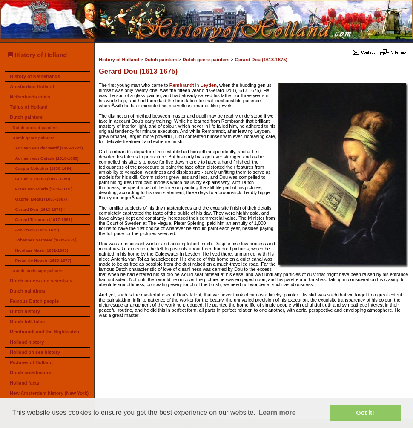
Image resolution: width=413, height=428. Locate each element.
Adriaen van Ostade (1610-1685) (46, 158)
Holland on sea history (35, 352)
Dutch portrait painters (34, 127)
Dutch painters (26, 117)
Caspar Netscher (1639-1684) (43, 168)
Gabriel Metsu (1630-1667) (41, 199)
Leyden (208, 85)
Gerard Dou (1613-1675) (261, 59)
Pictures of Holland (31, 362)
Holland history (27, 342)
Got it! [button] (365, 412)
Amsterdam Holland (32, 86)
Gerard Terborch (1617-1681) (43, 219)
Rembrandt (181, 85)
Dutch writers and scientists (41, 280)
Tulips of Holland (28, 106)
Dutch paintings (27, 290)
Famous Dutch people (34, 301)
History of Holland (37, 55)
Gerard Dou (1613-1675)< (40, 209)
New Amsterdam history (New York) (49, 393)
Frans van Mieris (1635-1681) (43, 189)
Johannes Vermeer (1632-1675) (45, 240)
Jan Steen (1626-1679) (37, 229)
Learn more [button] (276, 412)
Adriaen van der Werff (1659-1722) (49, 148)
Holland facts (24, 382)
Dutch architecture (30, 372)
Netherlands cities (30, 96)
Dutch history (25, 311)
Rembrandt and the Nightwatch (44, 331)
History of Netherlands (35, 76)
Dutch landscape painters (37, 270)
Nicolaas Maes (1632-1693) (41, 250)
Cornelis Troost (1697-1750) (42, 178)
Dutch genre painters (33, 137)
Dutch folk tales (27, 321)
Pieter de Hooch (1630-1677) (43, 260)
